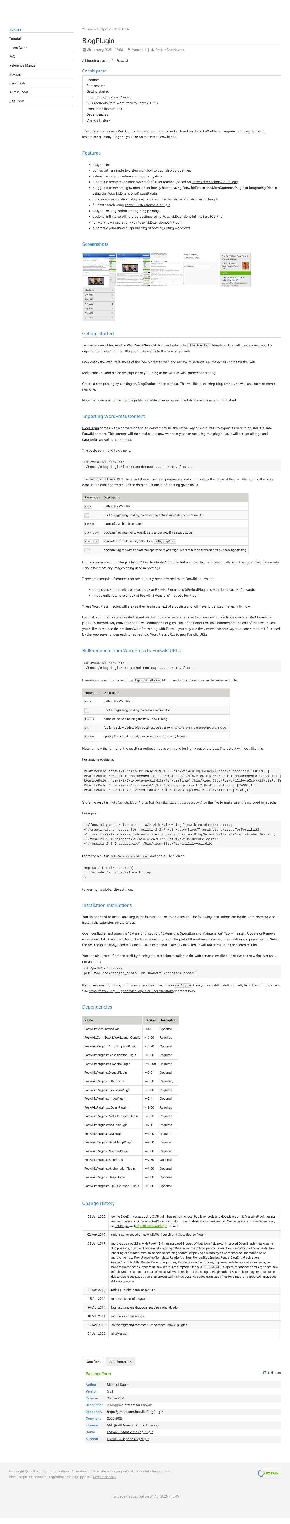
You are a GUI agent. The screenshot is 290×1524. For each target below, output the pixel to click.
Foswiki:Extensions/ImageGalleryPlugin (169, 601)
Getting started (98, 97)
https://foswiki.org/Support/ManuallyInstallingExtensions (131, 997)
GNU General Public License (136, 1431)
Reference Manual (22, 71)
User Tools (17, 89)
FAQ (12, 62)
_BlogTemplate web (138, 357)
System (15, 35)
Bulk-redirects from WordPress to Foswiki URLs (122, 109)
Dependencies (97, 120)
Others (35, 9)
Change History (98, 126)
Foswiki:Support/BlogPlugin (128, 1445)
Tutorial (15, 45)
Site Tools (16, 107)
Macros (15, 80)
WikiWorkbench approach (219, 137)
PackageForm (98, 1379)
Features (93, 86)
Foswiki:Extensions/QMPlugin (160, 228)
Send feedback (104, 1483)
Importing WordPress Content (109, 103)
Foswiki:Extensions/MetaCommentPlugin (213, 194)
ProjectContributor (170, 56)
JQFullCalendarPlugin (151, 1232)
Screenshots (96, 92)
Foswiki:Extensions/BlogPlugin (130, 1438)
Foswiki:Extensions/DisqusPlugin (132, 199)
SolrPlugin (122, 1232)
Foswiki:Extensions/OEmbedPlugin (181, 596)
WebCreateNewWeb (142, 351)
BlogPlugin (121, 35)
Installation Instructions (104, 115)
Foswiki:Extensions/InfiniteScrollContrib (192, 222)
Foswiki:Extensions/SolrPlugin (214, 188)
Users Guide (18, 54)
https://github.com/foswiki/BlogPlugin (135, 1418)
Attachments (120, 1368)
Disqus (272, 194)
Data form (93, 1367)
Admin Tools (18, 98)
